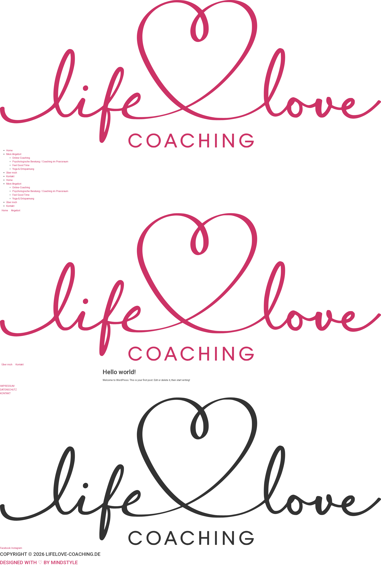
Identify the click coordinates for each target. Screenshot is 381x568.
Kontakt (10, 176)
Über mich (11, 172)
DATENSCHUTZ (8, 389)
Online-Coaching (21, 157)
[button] (17, 210)
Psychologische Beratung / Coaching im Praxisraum (40, 161)
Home (9, 150)
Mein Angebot (13, 154)
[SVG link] (190, 74)
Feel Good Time (20, 165)
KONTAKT (5, 393)
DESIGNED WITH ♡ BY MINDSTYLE (39, 562)
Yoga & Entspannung (23, 168)
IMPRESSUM (7, 385)
